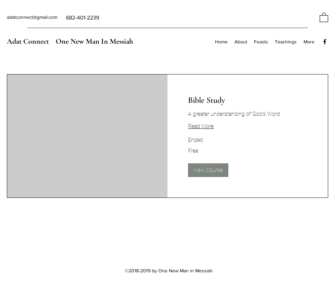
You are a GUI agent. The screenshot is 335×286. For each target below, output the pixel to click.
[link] (247, 100)
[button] (324, 17)
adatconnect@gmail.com (32, 17)
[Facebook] (324, 41)
